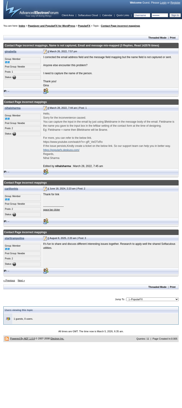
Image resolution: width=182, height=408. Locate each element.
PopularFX (84, 25)
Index (22, 25)
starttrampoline (14, 238)
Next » (21, 280)
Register (175, 2)
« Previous (9, 280)
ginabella (10, 51)
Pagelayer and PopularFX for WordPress (51, 25)
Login (163, 2)
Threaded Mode (157, 37)
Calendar (107, 15)
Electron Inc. (57, 338)
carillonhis (11, 188)
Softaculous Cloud (88, 15)
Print (173, 37)
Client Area (68, 15)
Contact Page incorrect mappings (120, 25)
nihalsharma (13, 108)
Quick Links (122, 15)
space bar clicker (51, 209)
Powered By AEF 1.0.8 (22, 338)
